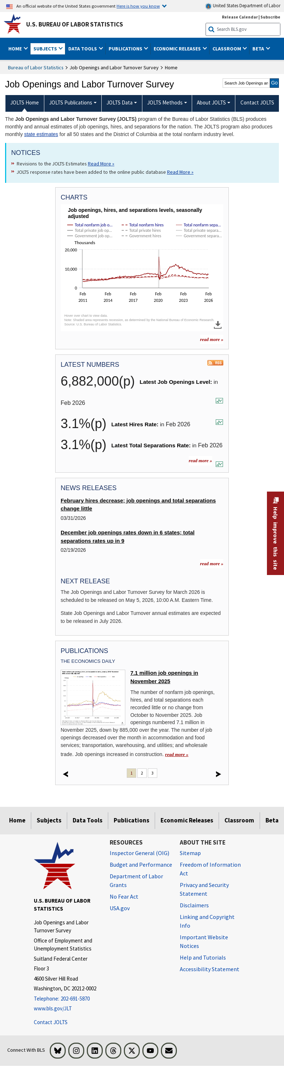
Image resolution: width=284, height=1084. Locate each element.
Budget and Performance (141, 864)
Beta (272, 820)
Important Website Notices (204, 941)
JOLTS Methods (165, 102)
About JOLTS (211, 102)
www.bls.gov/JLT (53, 1008)
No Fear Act (124, 896)
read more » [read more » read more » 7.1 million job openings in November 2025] (176, 754)
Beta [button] (258, 48)
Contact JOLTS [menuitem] (257, 102)
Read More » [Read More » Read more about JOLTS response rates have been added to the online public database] (180, 172)
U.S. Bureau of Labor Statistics (74, 24)
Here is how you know (138, 6)
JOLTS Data (119, 102)
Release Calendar (240, 17)
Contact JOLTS (51, 1022)
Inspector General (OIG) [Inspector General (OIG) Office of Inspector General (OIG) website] (139, 853)
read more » (200, 460)
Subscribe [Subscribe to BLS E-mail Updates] (270, 17)
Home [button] (15, 48)
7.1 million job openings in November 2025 (164, 677)
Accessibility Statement (209, 969)
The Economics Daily (88, 661)
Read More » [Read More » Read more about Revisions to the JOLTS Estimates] (101, 163)
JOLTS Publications (70, 102)
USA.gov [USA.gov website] (120, 908)
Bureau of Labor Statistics (36, 67)
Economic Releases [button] (178, 48)
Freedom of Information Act (210, 869)
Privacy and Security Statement (204, 889)
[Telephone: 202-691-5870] (66, 999)
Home (17, 820)
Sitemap (190, 853)
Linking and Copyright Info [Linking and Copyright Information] (207, 921)
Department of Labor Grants (136, 880)
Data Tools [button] (83, 48)
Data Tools (87, 820)
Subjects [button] (45, 48)
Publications (131, 820)
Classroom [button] (227, 48)
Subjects (49, 820)
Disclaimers (194, 905)
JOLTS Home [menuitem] (24, 102)
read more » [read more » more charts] (211, 339)
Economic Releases (187, 820)
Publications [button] (126, 48)
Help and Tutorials (203, 957)
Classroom (239, 820)
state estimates (41, 134)
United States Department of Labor (242, 6)
